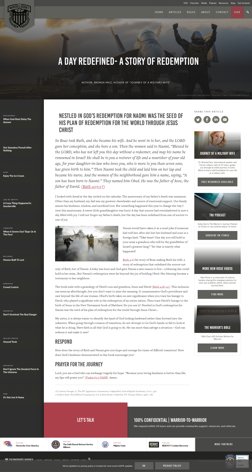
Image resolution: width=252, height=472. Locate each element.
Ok (144, 465)
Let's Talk (85, 420)
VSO (186, 3)
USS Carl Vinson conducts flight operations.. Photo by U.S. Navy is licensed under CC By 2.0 (213, 95)
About (205, 12)
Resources (223, 3)
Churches (194, 3)
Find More (217, 294)
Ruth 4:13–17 (93, 186)
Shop (233, 3)
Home (159, 12)
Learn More (217, 347)
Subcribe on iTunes (217, 235)
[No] (248, 466)
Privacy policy (172, 465)
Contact (222, 12)
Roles (191, 12)
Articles (175, 12)
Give (237, 12)
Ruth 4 (127, 260)
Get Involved (244, 3)
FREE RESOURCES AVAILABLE (217, 181)
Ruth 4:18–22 (161, 287)
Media (204, 3)
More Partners (226, 444)
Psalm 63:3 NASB (96, 377)
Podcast (212, 3)
